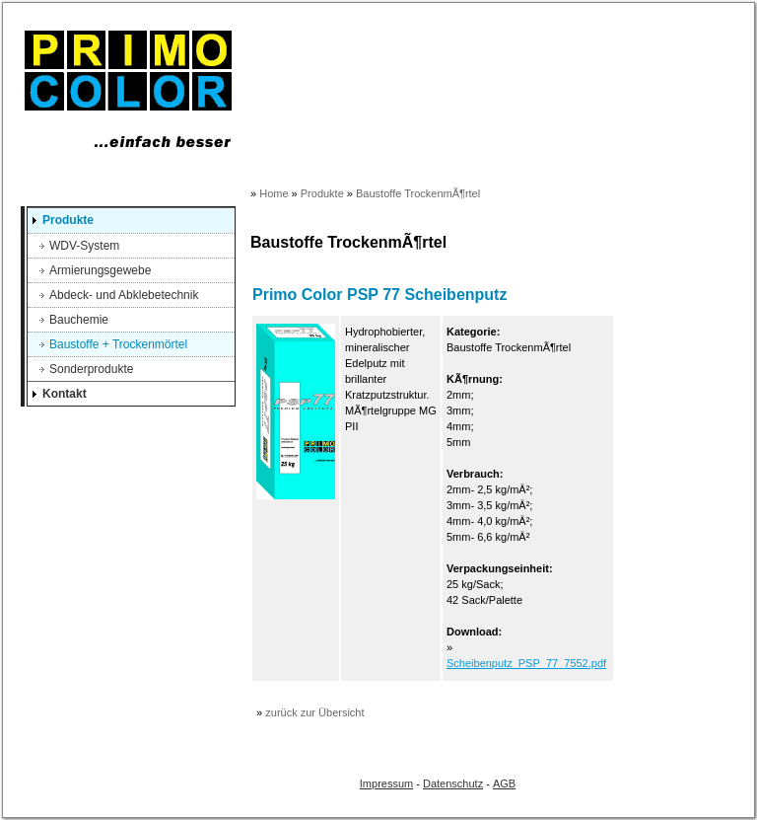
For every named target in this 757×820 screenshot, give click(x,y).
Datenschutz (453, 783)
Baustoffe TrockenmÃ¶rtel (418, 193)
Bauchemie (78, 320)
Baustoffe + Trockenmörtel (118, 344)
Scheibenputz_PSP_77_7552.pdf (526, 663)
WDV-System (84, 246)
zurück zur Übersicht (314, 712)
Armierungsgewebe (100, 270)
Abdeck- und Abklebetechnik (123, 295)
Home (273, 193)
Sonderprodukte (91, 369)
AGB (504, 783)
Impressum (386, 783)
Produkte (68, 220)
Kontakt (64, 394)
